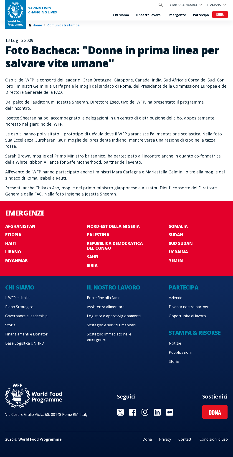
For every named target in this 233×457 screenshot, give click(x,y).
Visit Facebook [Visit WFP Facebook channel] (132, 412)
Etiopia (13, 234)
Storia (10, 325)
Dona (220, 15)
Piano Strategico (19, 306)
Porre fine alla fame (103, 297)
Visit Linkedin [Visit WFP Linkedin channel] (157, 412)
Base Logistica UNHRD (24, 343)
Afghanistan (20, 226)
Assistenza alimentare (105, 306)
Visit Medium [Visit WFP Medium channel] (169, 412)
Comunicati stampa (63, 25)
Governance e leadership (26, 315)
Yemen (176, 260)
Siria (92, 265)
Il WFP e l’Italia (17, 297)
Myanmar (16, 260)
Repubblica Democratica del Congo (115, 246)
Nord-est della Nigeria (113, 226)
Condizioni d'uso (214, 439)
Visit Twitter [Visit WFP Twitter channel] (120, 412)
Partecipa (201, 15)
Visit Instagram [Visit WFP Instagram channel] (145, 412)
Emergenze (176, 15)
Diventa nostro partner (189, 306)
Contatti (185, 439)
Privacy (165, 439)
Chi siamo (121, 15)
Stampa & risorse (184, 5)
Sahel (93, 256)
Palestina (98, 234)
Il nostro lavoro (148, 15)
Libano (13, 251)
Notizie (175, 343)
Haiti (11, 243)
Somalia (178, 226)
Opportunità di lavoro (187, 315)
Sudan (176, 234)
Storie (174, 361)
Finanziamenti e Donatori (26, 334)
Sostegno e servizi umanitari (111, 325)
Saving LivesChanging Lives (42, 10)
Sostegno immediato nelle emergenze (109, 337)
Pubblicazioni (180, 352)
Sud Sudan (181, 243)
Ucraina (178, 251)
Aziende (175, 297)
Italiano (214, 5)
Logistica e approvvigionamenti (114, 315)
